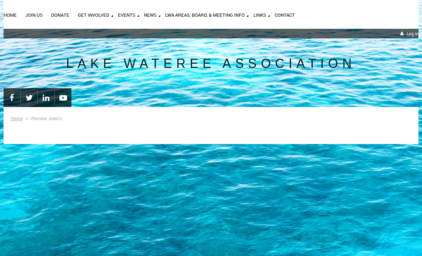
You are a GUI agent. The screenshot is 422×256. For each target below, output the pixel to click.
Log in (412, 34)
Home (16, 118)
